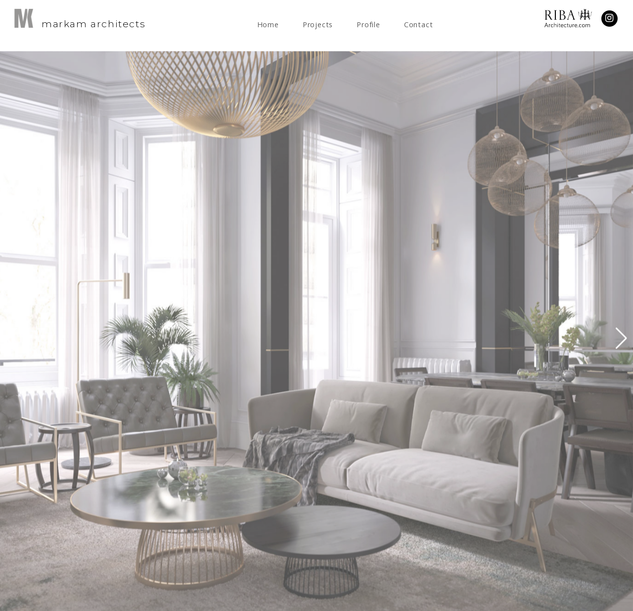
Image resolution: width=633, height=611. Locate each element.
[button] (621, 342)
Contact (418, 24)
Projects (318, 24)
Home (268, 24)
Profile (368, 24)
